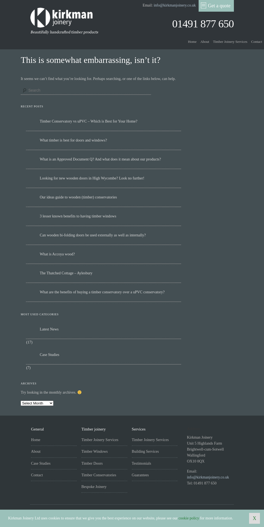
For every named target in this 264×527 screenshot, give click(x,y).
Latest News (49, 329)
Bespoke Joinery (94, 487)
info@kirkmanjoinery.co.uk (175, 5)
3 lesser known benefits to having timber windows (78, 216)
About (204, 42)
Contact (256, 42)
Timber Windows (94, 451)
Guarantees (140, 475)
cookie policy (189, 518)
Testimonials (141, 463)
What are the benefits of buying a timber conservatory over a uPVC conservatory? (102, 292)
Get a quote (216, 5)
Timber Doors (92, 463)
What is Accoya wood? (57, 254)
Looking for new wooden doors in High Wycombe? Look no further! (92, 178)
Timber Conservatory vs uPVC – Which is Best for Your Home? (88, 121)
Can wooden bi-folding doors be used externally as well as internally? (93, 235)
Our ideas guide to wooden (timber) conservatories (78, 197)
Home (192, 42)
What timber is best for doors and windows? (73, 140)
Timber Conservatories (98, 475)
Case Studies (49, 355)
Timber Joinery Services (230, 42)
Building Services (145, 451)
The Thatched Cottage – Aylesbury (66, 273)
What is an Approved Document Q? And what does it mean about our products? (100, 159)
